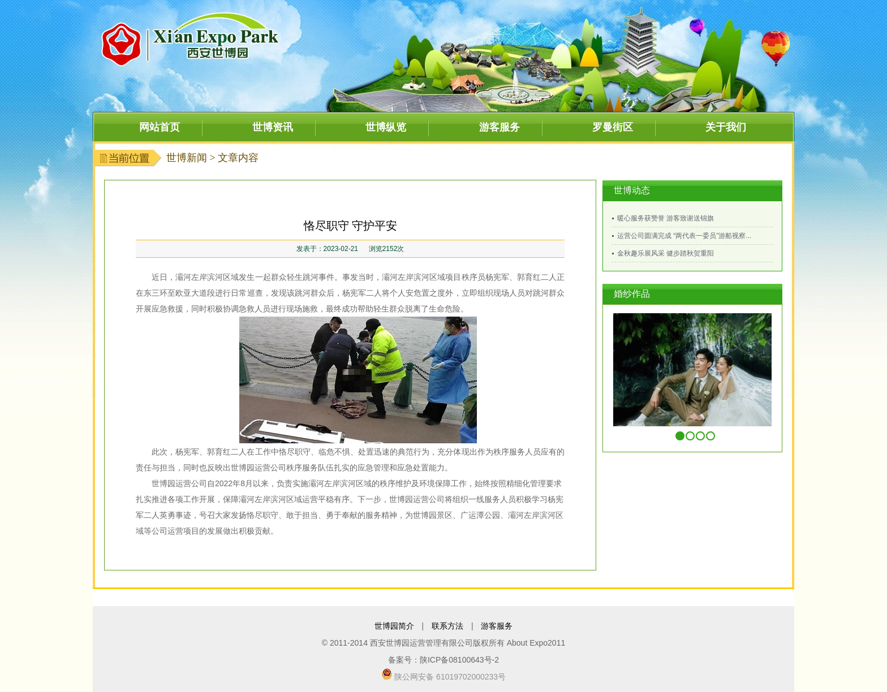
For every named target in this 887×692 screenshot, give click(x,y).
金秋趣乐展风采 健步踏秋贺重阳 (665, 253)
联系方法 (447, 625)
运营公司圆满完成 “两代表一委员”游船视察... (684, 236)
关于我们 (725, 127)
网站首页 (159, 127)
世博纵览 (385, 127)
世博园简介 (394, 625)
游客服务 (499, 127)
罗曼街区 (612, 127)
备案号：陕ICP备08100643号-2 (443, 659)
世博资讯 (272, 127)
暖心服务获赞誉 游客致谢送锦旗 (665, 218)
